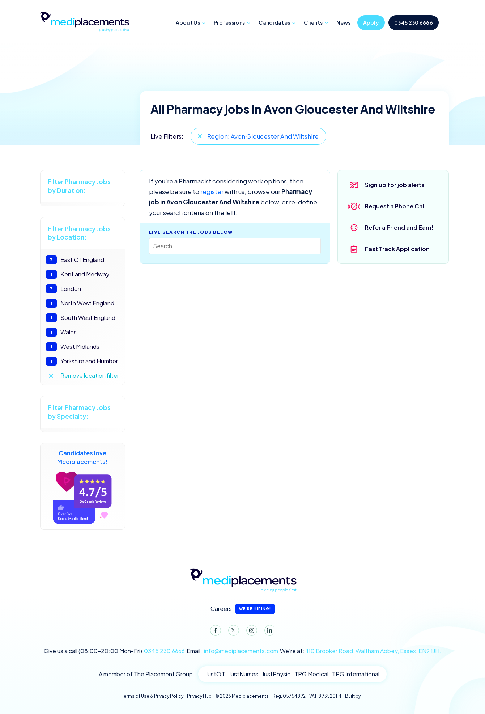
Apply (371, 22)
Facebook (214, 632)
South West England (80, 317)
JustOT (215, 674)
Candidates (274, 22)
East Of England (75, 259)
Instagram (250, 632)
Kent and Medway (77, 274)
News (343, 22)
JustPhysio (276, 674)
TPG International (355, 674)
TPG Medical (311, 674)
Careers (242, 609)
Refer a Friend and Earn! (399, 227)
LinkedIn (268, 632)
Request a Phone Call (395, 206)
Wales (61, 332)
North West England (80, 303)
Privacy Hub (199, 696)
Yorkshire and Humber (82, 361)
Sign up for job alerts (395, 185)
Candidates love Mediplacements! (82, 486)
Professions (229, 22)
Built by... (354, 696)
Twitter (232, 632)
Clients (313, 22)
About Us (188, 22)
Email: (232, 651)
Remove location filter (89, 375)
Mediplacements (84, 21)
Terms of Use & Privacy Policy (152, 696)
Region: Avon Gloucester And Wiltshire (263, 136)
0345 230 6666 (413, 22)
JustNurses (243, 674)
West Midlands (72, 346)
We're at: (360, 651)
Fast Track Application (397, 249)
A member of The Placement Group (146, 674)
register (212, 191)
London (63, 288)
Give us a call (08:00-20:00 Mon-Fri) (114, 651)
